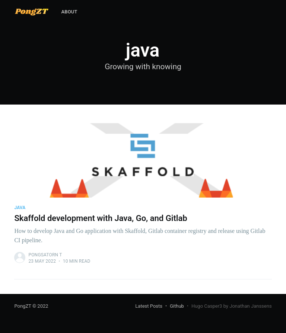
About (69, 12)
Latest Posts (148, 306)
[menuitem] (69, 12)
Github (177, 306)
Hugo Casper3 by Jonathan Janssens (231, 306)
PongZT (22, 306)
